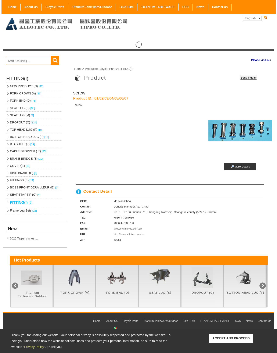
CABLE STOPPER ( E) (28, 151)
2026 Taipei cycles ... (24, 238)
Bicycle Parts (55, 6)
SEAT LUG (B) (22, 108)
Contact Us (220, 7)
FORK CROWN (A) (25, 93)
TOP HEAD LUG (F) (26, 129)
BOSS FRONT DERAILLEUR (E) (34, 187)
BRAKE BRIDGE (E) (26, 158)
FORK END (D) (23, 100)
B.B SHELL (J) (22, 144)
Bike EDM (126, 7)
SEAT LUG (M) (22, 115)
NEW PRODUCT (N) (26, 86)
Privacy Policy (34, 347)
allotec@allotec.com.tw (128, 228)
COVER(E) (20, 166)
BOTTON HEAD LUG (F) (29, 136)
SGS (185, 6)
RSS (265, 18)
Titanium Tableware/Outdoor (92, 7)
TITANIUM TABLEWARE (158, 7)
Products (91, 69)
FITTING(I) (21, 202)
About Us (30, 6)
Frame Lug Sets (23, 210)
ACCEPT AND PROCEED (231, 338)
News (200, 7)
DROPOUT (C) (23, 122)
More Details (242, 166)
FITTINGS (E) (22, 180)
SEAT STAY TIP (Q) (25, 194)
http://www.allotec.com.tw (129, 234)
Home (12, 7)
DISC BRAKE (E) (23, 173)
